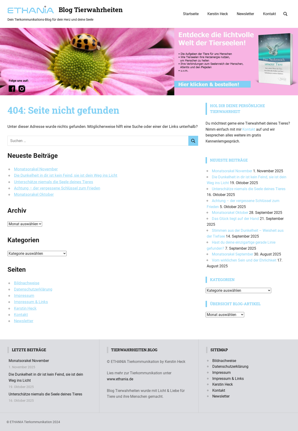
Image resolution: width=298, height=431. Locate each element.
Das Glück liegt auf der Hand (235, 218)
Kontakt (269, 14)
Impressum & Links (31, 301)
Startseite (191, 14)
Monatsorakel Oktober (34, 194)
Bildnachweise (26, 283)
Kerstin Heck (217, 14)
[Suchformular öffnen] (285, 13)
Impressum (24, 295)
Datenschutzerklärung (33, 289)
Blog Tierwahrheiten (91, 9)
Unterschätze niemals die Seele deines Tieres (53, 181)
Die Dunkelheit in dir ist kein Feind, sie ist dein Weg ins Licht (65, 175)
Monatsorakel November (36, 169)
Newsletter (245, 14)
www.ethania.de (120, 379)
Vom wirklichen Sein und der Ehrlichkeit (244, 260)
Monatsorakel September (232, 254)
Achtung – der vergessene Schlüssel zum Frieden (57, 188)
